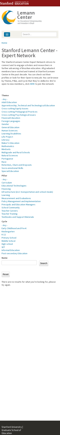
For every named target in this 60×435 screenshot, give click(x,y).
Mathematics (8, 146)
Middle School (8, 240)
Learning (6, 195)
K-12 (4, 234)
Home (4, 42)
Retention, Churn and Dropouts (17, 164)
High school (7, 244)
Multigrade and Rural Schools (16, 152)
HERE (32, 83)
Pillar (4, 175)
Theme (5, 95)
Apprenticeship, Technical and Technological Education (28, 105)
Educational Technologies (14, 185)
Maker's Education (10, 143)
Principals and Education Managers (19, 204)
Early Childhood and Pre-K (14, 228)
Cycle (4, 221)
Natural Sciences (10, 155)
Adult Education (9, 102)
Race (4, 161)
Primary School (9, 237)
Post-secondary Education (14, 253)
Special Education (10, 171)
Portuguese (7, 158)
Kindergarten (8, 231)
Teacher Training (9, 213)
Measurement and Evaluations (16, 198)
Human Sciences (10, 130)
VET (3, 247)
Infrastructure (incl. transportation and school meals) (27, 191)
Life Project (7, 136)
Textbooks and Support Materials (18, 217)
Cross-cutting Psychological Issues (19, 114)
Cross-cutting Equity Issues (15, 108)
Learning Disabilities (11, 133)
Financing (6, 188)
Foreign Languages (11, 121)
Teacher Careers (10, 210)
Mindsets (6, 149)
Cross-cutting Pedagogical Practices (19, 111)
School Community (11, 207)
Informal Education (11, 250)
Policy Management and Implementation (21, 201)
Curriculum (7, 182)
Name (5, 257)
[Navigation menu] (7, 34)
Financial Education (11, 117)
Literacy (5, 139)
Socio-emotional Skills (12, 168)
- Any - (5, 99)
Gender (5, 124)
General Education (10, 127)
